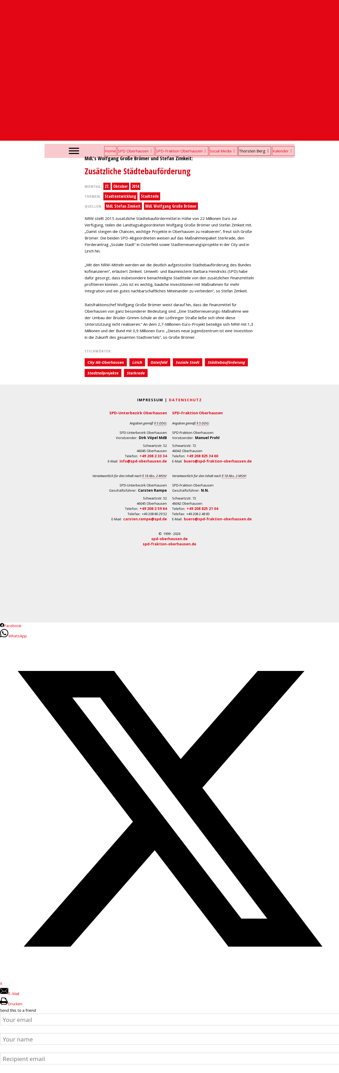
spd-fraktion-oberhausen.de (169, 543)
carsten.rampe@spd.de (145, 518)
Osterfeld (158, 362)
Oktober (120, 186)
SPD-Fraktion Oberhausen (197, 412)
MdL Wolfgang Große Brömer (171, 206)
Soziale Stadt (187, 362)
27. (107, 186)
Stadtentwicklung (120, 196)
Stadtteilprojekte (102, 372)
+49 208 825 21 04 (202, 508)
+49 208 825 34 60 (202, 455)
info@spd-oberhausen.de (143, 461)
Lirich (137, 362)
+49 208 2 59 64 (153, 508)
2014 (135, 186)
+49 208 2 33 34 (153, 455)
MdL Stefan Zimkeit (123, 206)
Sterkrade (136, 372)
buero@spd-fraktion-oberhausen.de (218, 461)
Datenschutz (185, 399)
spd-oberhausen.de (169, 538)
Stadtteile (150, 196)
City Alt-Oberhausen (105, 362)
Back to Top (331, 1065)
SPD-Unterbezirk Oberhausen (138, 412)
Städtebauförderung (226, 362)
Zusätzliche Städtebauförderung (138, 171)
